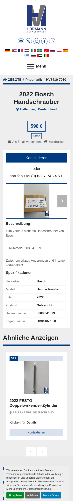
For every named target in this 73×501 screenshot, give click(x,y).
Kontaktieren (36, 158)
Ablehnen (32, 495)
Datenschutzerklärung (39, 488)
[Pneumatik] (34, 80)
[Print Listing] (55, 141)
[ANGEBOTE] (12, 80)
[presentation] (31, 451)
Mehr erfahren (51, 495)
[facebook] (44, 41)
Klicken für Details (23, 422)
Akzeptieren (15, 495)
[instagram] (36, 41)
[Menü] (30, 66)
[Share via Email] (24, 141)
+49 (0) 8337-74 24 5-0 (43, 176)
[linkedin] (52, 41)
